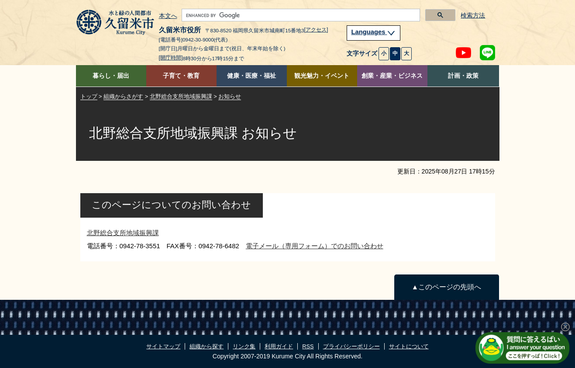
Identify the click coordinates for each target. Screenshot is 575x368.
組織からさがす (123, 96)
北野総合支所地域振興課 (181, 96)
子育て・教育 (181, 76)
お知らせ (229, 96)
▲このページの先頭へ (446, 287)
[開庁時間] (171, 58)
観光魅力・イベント (321, 76)
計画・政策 (463, 76)
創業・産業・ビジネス (392, 76)
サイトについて (409, 346)
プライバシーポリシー (351, 346)
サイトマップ (163, 346)
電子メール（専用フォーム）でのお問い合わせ (314, 246)
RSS (307, 346)
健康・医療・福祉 (251, 76)
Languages (373, 31)
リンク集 (244, 346)
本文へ (168, 16)
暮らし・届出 (111, 76)
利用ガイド (279, 346)
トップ (88, 96)
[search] (300, 15)
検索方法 (473, 15)
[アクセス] (316, 30)
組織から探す (206, 346)
